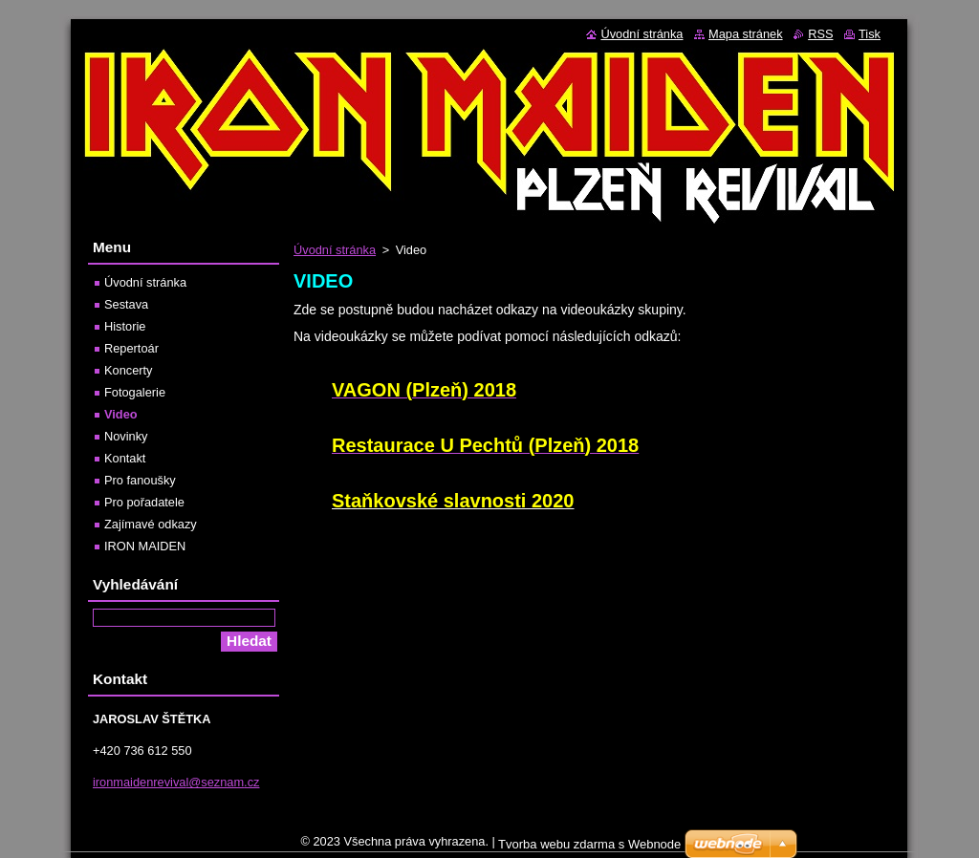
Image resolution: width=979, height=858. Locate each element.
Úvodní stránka (335, 250)
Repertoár (131, 348)
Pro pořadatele (144, 502)
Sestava (126, 304)
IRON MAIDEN (144, 546)
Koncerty (128, 370)
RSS (820, 34)
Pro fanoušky (140, 480)
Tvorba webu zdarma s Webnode (589, 849)
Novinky (126, 436)
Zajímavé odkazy (150, 524)
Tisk (870, 34)
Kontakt (124, 458)
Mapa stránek (745, 34)
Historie (124, 326)
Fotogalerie (134, 392)
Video (121, 414)
